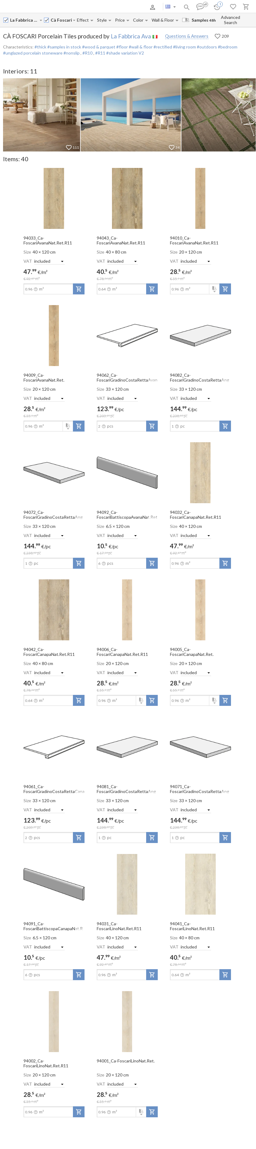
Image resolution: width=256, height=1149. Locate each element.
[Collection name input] (61, 20)
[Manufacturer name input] (24, 20)
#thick (40, 46)
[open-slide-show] (54, 198)
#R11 (100, 52)
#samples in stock (63, 46)
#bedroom (227, 46)
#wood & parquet (98, 46)
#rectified (162, 46)
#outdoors (206, 46)
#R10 (87, 52)
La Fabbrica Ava (131, 36)
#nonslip (72, 52)
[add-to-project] (79, 288)
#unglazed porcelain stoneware (33, 52)
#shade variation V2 (125, 52)
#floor (121, 46)
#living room (184, 46)
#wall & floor (140, 46)
